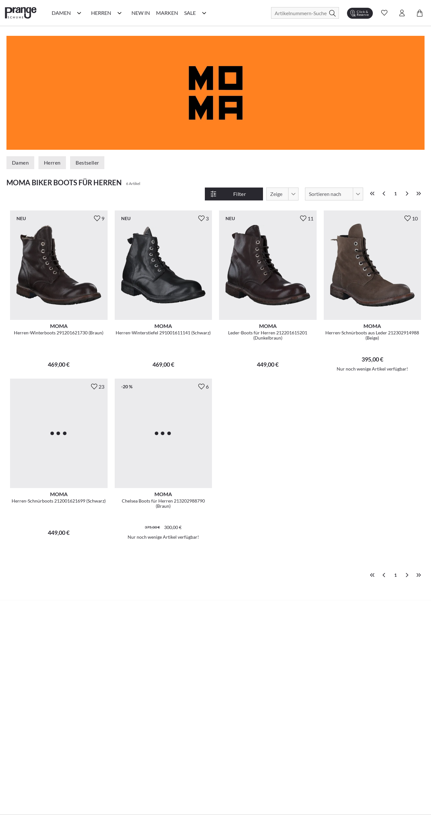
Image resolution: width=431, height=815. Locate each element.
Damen (20, 162)
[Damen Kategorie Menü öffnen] (79, 12)
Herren (52, 162)
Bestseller (87, 162)
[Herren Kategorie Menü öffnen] (119, 12)
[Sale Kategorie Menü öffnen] (204, 12)
